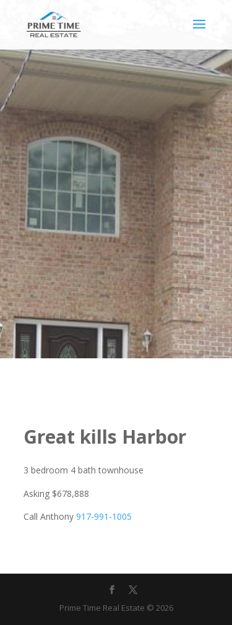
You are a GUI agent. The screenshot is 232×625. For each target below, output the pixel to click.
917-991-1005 (104, 516)
